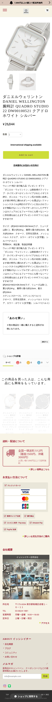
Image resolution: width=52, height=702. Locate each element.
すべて (8, 362)
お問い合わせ (11, 656)
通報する (45, 342)
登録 (45, 676)
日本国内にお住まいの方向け (26, 165)
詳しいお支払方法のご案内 (36, 536)
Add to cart (26, 155)
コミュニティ (11, 652)
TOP (7, 694)
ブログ (8, 648)
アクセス (45, 623)
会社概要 (9, 644)
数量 (5, 134)
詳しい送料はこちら (40, 469)
